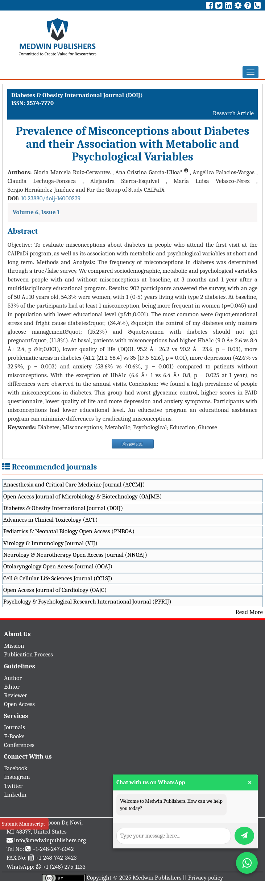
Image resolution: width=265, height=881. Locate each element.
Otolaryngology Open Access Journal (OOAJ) (57, 566)
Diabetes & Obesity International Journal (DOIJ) (63, 508)
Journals (14, 727)
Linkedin (15, 794)
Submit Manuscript (23, 824)
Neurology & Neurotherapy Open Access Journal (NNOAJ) (75, 554)
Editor (12, 686)
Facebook (16, 768)
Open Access (19, 704)
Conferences (19, 745)
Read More (249, 612)
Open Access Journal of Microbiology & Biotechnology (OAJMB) (82, 496)
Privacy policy (205, 877)
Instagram (17, 776)
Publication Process (28, 654)
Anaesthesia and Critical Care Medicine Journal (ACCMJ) (74, 484)
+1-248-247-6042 (53, 848)
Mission (14, 645)
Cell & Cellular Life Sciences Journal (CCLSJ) (57, 578)
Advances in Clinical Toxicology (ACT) (50, 519)
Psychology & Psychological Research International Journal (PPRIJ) (87, 601)
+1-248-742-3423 (56, 857)
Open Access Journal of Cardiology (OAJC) (55, 589)
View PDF (133, 444)
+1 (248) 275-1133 (63, 866)
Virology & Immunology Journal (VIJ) (50, 543)
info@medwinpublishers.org (50, 840)
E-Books (14, 736)
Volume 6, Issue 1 (36, 212)
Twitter (13, 785)
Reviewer (15, 695)
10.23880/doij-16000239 (50, 198)
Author (13, 678)
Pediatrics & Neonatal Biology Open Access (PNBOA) (68, 531)
